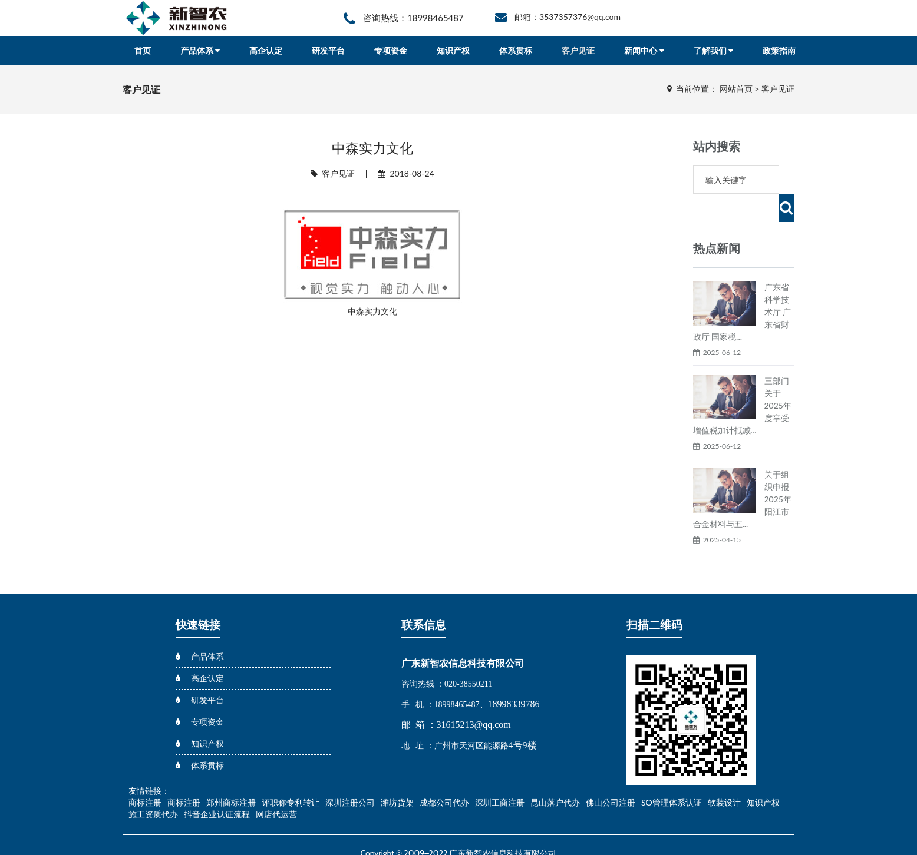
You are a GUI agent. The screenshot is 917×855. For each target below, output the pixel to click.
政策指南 (779, 50)
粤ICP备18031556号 (461, 838)
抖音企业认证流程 (217, 786)
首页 (142, 50)
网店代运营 (276, 786)
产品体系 (200, 50)
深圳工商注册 (500, 774)
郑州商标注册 (231, 774)
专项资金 (390, 50)
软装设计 (724, 774)
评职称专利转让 (290, 774)
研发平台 (328, 50)
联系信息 (423, 597)
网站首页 (736, 89)
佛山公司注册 (610, 774)
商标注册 (144, 774)
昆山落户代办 (555, 774)
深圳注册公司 (350, 774)
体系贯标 (515, 50)
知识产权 (453, 50)
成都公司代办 (444, 774)
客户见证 (578, 50)
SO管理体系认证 (671, 774)
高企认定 (265, 50)
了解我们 (713, 50)
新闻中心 (644, 50)
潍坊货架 (397, 774)
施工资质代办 (153, 786)
